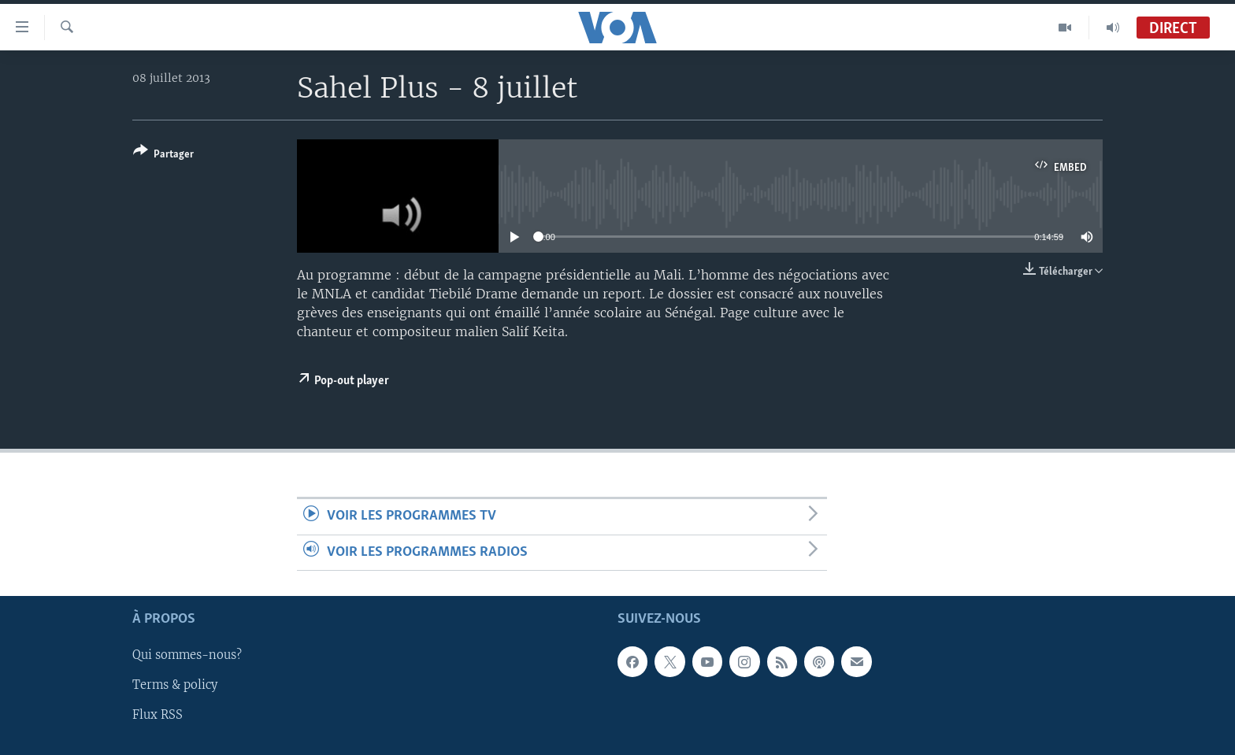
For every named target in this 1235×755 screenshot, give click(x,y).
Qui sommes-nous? (187, 655)
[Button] (163, 155)
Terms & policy (174, 685)
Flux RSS (157, 715)
